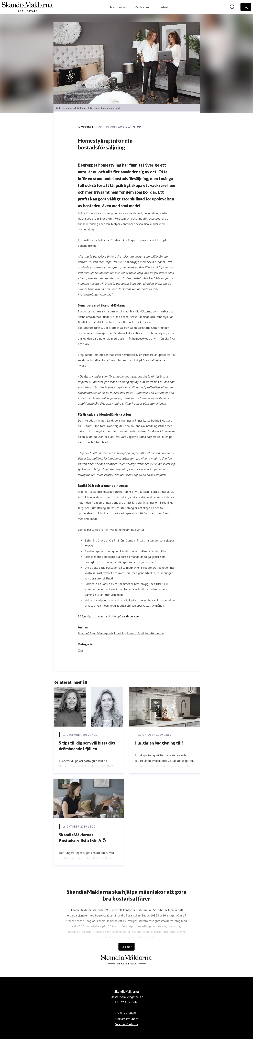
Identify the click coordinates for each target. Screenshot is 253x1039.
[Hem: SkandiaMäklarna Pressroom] (27, 7)
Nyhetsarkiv (118, 7)
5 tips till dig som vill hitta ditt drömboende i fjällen (87, 745)
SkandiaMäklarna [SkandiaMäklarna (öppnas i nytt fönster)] (126, 1024)
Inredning (120, 633)
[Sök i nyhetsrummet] (232, 7)
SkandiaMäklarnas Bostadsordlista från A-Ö (82, 837)
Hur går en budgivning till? (159, 742)
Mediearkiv (141, 7)
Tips (80, 650)
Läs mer (126, 947)
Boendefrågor (87, 633)
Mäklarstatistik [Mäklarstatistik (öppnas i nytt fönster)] (127, 1013)
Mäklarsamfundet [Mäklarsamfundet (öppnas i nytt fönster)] (126, 1019)
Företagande (105, 633)
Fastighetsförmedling (151, 633)
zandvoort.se (130, 616)
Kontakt (163, 7)
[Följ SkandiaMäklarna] (245, 7)
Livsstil (131, 633)
